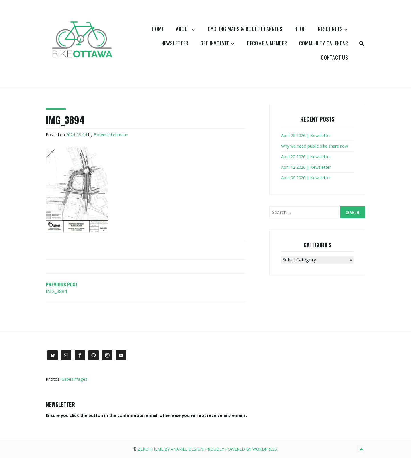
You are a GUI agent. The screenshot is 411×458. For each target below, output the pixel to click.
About (183, 29)
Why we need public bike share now (314, 146)
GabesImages (74, 379)
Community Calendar (323, 43)
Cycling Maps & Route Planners (245, 29)
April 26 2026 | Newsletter (306, 135)
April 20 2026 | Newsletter (306, 156)
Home (158, 29)
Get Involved (215, 43)
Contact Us (334, 57)
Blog (300, 29)
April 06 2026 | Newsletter (306, 177)
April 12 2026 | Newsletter (306, 167)
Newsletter (174, 43)
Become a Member (267, 43)
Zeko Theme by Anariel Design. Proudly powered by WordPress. (208, 449)
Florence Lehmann (111, 134)
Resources (330, 29)
